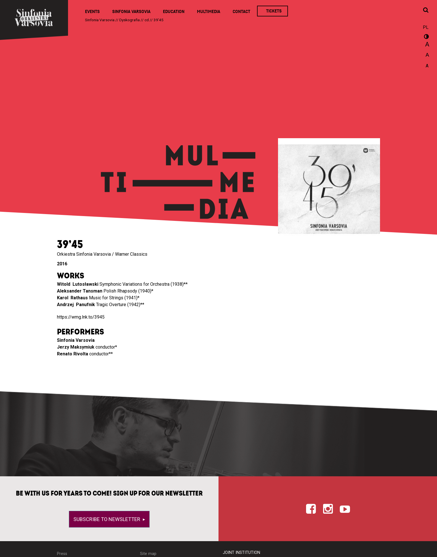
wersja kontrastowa (425, 37)
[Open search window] (425, 10)
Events (92, 11)
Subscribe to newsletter (107, 519)
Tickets (274, 11)
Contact (241, 11)
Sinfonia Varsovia (131, 11)
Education (173, 11)
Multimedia (208, 11)
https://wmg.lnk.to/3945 (81, 317)
